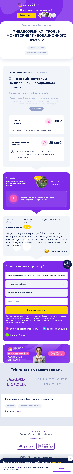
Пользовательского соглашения (17, 320)
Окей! (61, 468)
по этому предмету (16, 382)
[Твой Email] (36, 301)
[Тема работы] (36, 275)
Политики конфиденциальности (43, 320)
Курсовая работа (36, 48)
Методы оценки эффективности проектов (29, 399)
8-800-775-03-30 (36, 431)
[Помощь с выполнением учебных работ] (36, 353)
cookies (17, 467)
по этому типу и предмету (51, 382)
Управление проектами (36, 53)
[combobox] (36, 284)
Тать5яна (55, 184)
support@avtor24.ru (36, 439)
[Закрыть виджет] (70, 458)
